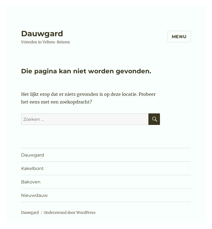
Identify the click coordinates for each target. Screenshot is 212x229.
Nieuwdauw (34, 195)
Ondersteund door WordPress (70, 212)
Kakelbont (32, 168)
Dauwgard (42, 33)
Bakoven (31, 182)
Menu (179, 36)
